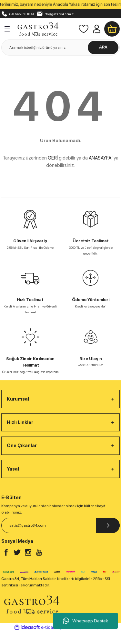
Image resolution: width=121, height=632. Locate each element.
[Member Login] (96, 29)
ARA (103, 47)
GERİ (53, 158)
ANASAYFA (100, 158)
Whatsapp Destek (85, 620)
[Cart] (112, 29)
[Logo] (37, 28)
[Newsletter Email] (60, 525)
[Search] (60, 47)
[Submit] (108, 525)
